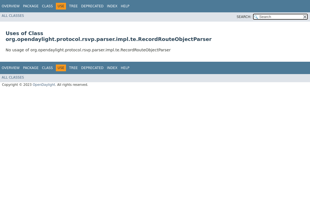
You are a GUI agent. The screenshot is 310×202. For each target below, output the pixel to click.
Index (112, 6)
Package (30, 6)
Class (47, 6)
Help (125, 6)
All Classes (13, 16)
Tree (73, 6)
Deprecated (92, 6)
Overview (11, 6)
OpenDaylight (44, 85)
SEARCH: (244, 17)
